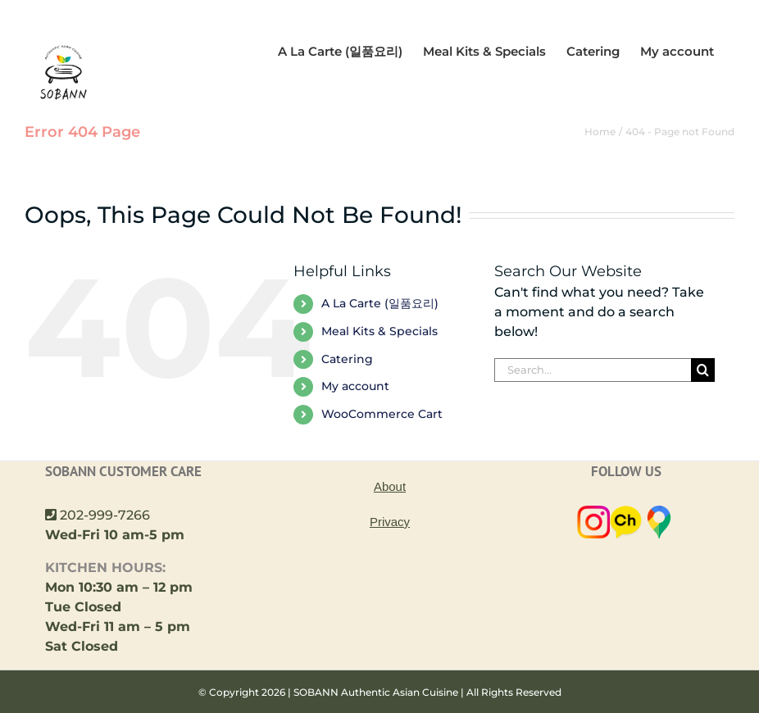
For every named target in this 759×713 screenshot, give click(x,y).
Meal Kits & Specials (379, 350)
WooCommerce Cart (382, 433)
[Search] (703, 390)
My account (355, 405)
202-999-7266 (105, 535)
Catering (347, 378)
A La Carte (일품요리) (380, 323)
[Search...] (592, 390)
